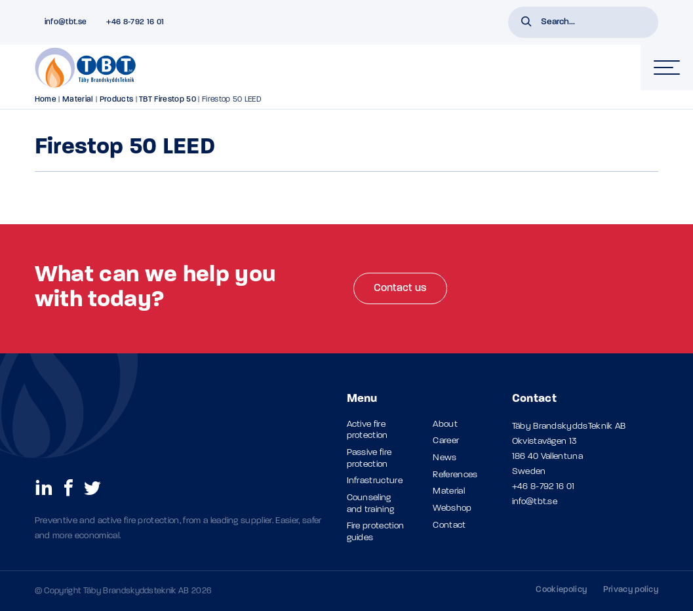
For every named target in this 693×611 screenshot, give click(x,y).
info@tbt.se (535, 502)
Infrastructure (375, 481)
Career (446, 441)
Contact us (400, 288)
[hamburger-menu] (667, 67)
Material (78, 100)
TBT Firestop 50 (167, 100)
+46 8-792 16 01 (543, 487)
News (444, 458)
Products (117, 100)
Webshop (452, 508)
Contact (449, 525)
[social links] (44, 487)
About (445, 424)
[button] (526, 23)
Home (45, 100)
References (455, 475)
